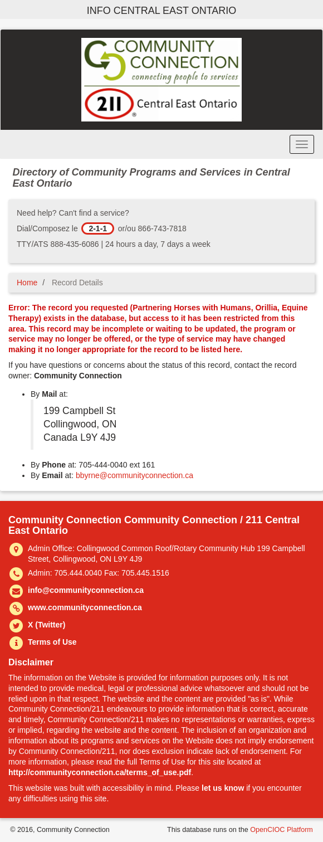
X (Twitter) (46, 624)
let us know (223, 787)
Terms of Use (52, 641)
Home (27, 282)
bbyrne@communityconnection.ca (134, 475)
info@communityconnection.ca (86, 590)
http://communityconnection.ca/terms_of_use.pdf (99, 772)
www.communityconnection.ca (85, 607)
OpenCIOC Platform (281, 830)
